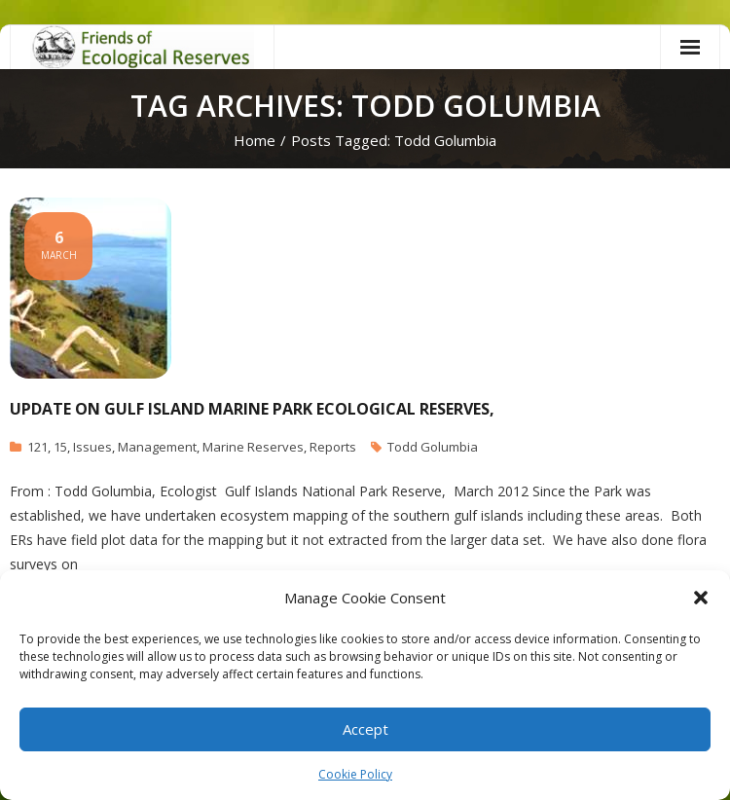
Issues (92, 446)
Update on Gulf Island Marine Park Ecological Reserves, (252, 408)
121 (37, 446)
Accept (365, 729)
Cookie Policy (355, 774)
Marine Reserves (253, 446)
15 (60, 446)
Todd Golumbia (432, 446)
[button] (701, 597)
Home (254, 140)
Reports (333, 446)
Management (157, 446)
